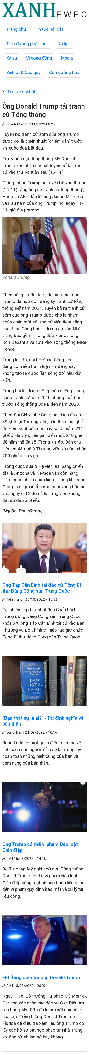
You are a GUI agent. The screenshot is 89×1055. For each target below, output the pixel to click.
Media (67, 58)
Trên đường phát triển (27, 43)
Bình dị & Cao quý (23, 72)
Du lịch (64, 43)
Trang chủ (16, 29)
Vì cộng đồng (39, 58)
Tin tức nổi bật (49, 29)
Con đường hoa (64, 72)
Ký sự (11, 58)
